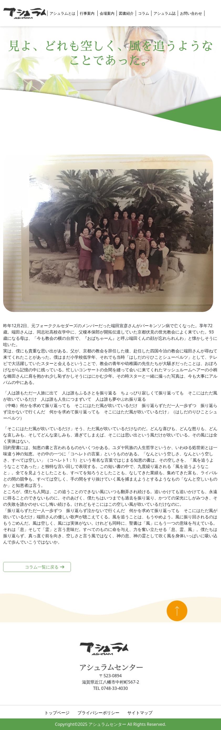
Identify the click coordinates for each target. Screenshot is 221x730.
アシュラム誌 (165, 13)
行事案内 (88, 13)
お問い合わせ (191, 13)
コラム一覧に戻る (42, 567)
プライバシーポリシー (98, 713)
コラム (143, 13)
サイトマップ (139, 713)
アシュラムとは (62, 13)
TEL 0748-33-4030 (110, 688)
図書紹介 (126, 13)
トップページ (57, 713)
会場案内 (107, 13)
